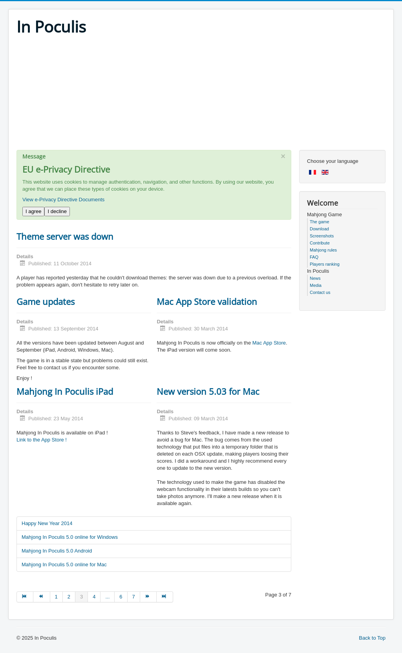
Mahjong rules (323, 250)
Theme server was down (64, 236)
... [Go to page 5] (107, 597)
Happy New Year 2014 (47, 523)
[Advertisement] (201, 95)
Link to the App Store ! (41, 440)
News (315, 278)
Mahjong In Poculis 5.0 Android (57, 551)
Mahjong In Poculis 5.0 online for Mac (64, 564)
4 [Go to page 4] (94, 597)
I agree (33, 211)
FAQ (314, 257)
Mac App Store (269, 343)
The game (319, 221)
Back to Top (372, 638)
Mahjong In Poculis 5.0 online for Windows (70, 537)
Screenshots (322, 235)
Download (319, 228)
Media (316, 285)
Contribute (320, 243)
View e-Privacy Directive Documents (63, 199)
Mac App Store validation (207, 301)
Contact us (320, 292)
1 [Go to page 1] (56, 597)
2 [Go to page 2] (69, 597)
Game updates (45, 301)
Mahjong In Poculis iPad (64, 391)
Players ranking (325, 264)
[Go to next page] (148, 596)
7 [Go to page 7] (133, 597)
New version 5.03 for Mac (208, 391)
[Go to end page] (165, 596)
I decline (57, 211)
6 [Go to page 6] (120, 597)
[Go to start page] (24, 596)
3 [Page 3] (81, 597)
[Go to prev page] (41, 596)
